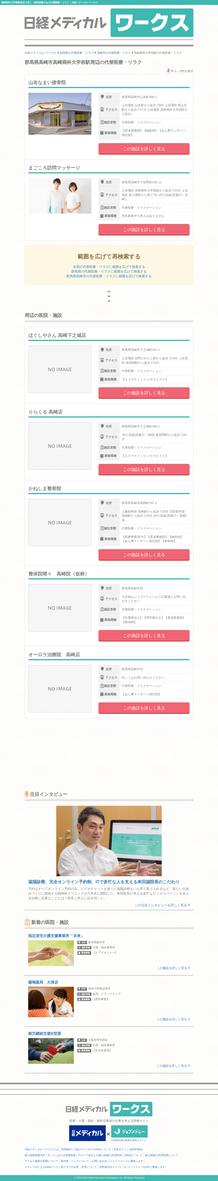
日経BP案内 (136, 1149)
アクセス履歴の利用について (41, 1161)
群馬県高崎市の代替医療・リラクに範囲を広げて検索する (109, 276)
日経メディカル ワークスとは (42, 1149)
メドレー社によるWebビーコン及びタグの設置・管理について (61, 1166)
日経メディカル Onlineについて (92, 1149)
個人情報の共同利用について (161, 1155)
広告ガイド (119, 1149)
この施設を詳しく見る (144, 148)
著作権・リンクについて (75, 1161)
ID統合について (133, 1155)
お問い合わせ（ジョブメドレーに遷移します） (119, 1161)
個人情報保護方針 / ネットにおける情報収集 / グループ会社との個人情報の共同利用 (73, 1155)
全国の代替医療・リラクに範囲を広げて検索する (109, 267)
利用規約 (66, 1149)
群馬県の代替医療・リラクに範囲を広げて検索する (109, 271)
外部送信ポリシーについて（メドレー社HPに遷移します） (133, 1166)
